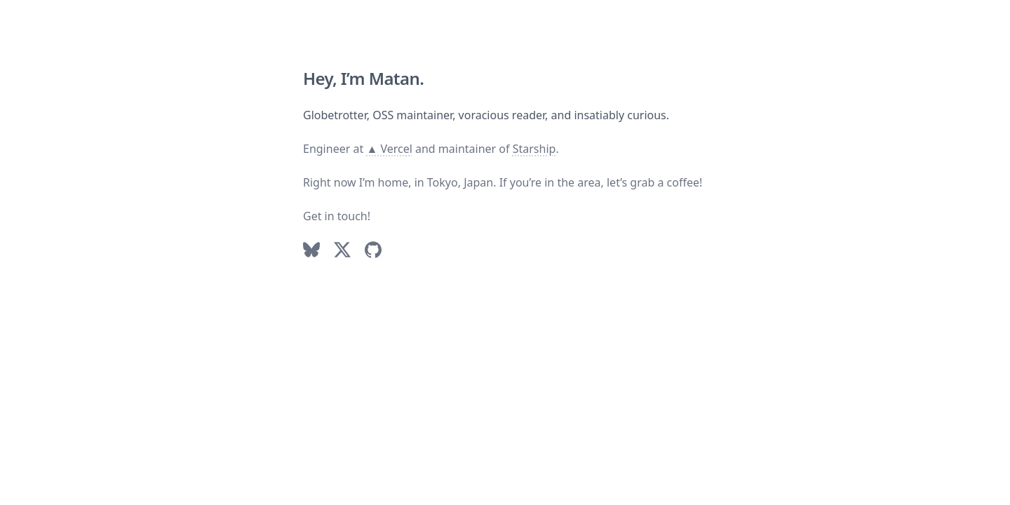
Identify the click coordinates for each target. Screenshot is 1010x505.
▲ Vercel (389, 148)
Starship (534, 148)
